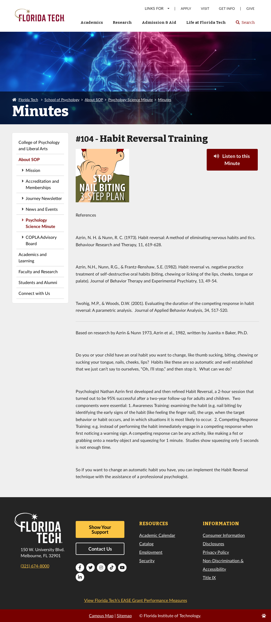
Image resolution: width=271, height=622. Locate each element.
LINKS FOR (157, 8)
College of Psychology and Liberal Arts (39, 145)
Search (245, 24)
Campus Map (101, 615)
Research (122, 22)
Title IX (209, 577)
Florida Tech (28, 99)
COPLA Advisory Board (41, 240)
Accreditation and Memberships (42, 184)
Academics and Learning (33, 257)
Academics (91, 22)
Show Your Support (100, 529)
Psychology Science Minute (130, 99)
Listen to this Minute (232, 159)
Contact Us (100, 549)
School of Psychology (61, 99)
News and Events (42, 209)
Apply (186, 9)
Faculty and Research (38, 271)
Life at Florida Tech (206, 22)
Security (147, 560)
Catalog (146, 543)
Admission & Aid (159, 22)
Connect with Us (34, 293)
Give (250, 9)
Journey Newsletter (44, 198)
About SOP (94, 99)
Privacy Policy (216, 552)
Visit (205, 9)
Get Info (227, 9)
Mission (33, 170)
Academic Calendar (157, 535)
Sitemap (124, 615)
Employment (150, 552)
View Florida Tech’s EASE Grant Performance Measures (135, 600)
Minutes (164, 99)
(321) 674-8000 (35, 565)
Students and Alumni (38, 282)
